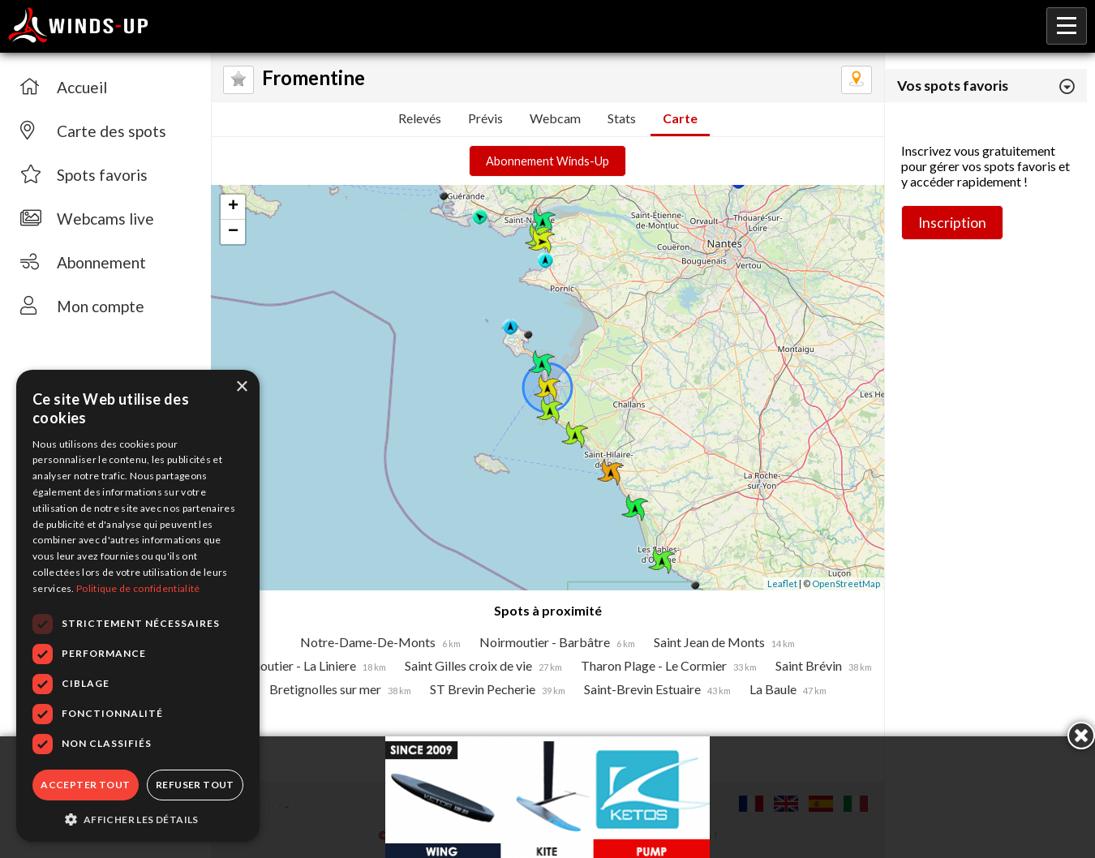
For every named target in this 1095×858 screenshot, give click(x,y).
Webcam (555, 118)
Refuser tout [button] (195, 785)
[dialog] (138, 606)
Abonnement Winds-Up (547, 161)
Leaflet (782, 583)
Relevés (419, 118)
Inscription (952, 222)
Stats (622, 118)
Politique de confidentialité (138, 588)
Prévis (485, 118)
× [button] (241, 387)
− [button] (233, 232)
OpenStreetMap (846, 583)
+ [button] (233, 207)
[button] (137, 818)
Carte (680, 118)
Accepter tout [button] (85, 785)
